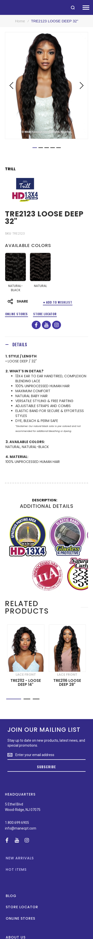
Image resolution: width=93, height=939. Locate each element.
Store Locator (45, 314)
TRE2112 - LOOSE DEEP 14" (25, 682)
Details (19, 345)
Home (20, 21)
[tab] (46, 344)
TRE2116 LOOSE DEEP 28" (67, 682)
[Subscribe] (46, 767)
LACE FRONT (26, 674)
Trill (10, 169)
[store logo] (2, 7)
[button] (11, 85)
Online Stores (16, 314)
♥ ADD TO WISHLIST (57, 302)
